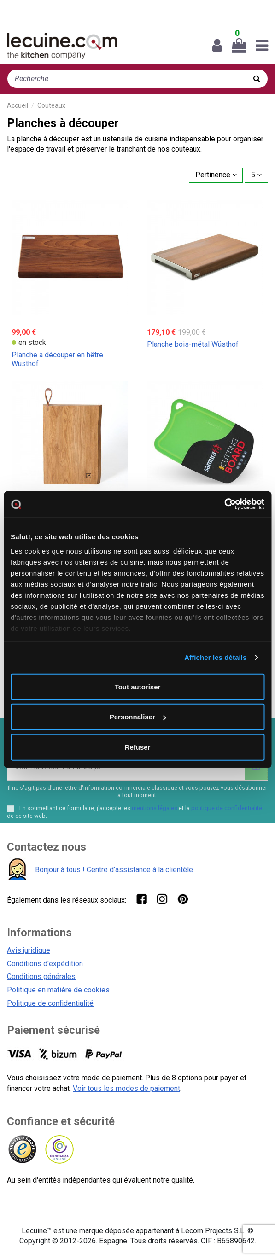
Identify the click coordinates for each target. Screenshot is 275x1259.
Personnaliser (138, 717)
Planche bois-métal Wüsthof (193, 344)
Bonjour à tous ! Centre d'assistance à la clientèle (114, 869)
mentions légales (154, 807)
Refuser (138, 747)
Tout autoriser (138, 686)
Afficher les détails (215, 657)
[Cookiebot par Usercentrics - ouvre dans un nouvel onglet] (224, 504)
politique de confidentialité (226, 807)
